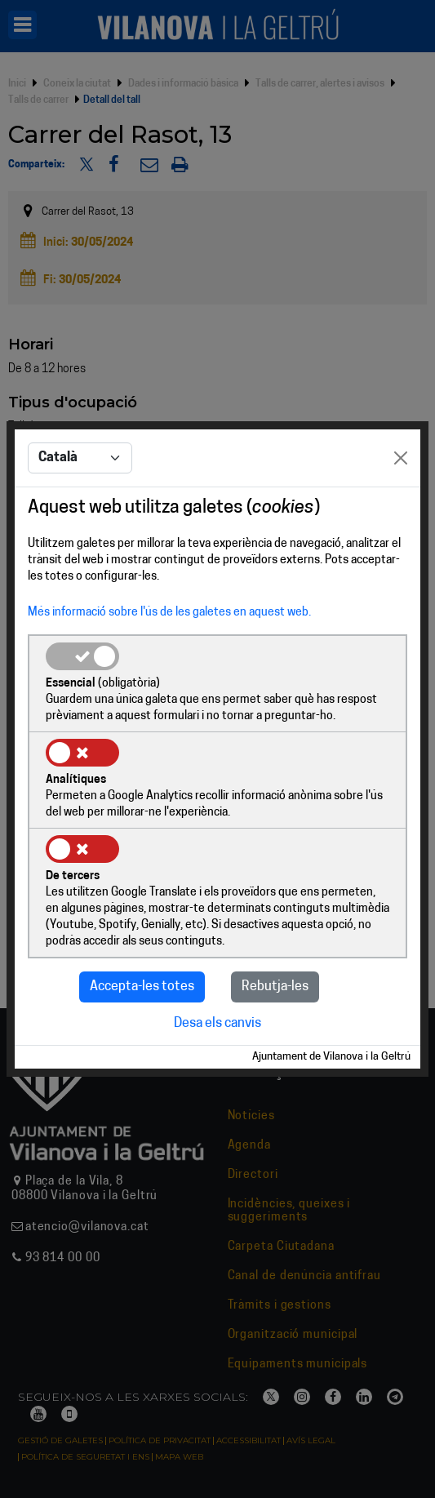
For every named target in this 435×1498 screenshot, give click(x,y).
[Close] (401, 458)
